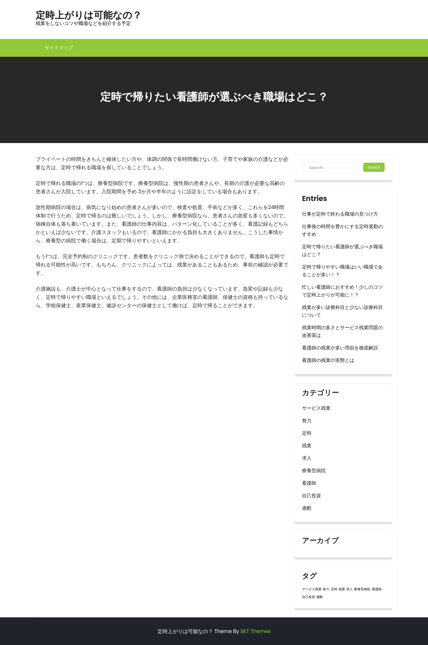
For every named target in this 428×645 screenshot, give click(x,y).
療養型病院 (314, 470)
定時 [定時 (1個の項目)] (334, 589)
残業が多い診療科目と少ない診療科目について (342, 311)
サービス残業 (316, 408)
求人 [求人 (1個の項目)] (349, 589)
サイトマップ (59, 48)
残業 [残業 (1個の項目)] (342, 589)
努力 (306, 420)
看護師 (309, 483)
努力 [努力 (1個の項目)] (326, 589)
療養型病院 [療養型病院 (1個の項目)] (362, 589)
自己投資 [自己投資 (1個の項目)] (308, 597)
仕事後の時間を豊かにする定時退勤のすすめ (342, 230)
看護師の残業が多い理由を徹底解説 (340, 347)
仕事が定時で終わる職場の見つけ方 (340, 214)
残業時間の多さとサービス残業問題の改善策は (342, 331)
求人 (306, 458)
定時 (306, 433)
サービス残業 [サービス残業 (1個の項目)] (312, 589)
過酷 (306, 508)
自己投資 (311, 495)
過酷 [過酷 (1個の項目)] (319, 597)
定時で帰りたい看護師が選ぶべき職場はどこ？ (342, 250)
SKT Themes (255, 631)
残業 (306, 445)
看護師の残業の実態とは (328, 360)
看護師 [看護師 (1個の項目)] (377, 589)
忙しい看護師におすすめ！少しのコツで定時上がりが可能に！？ (342, 291)
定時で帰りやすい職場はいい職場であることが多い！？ (342, 270)
